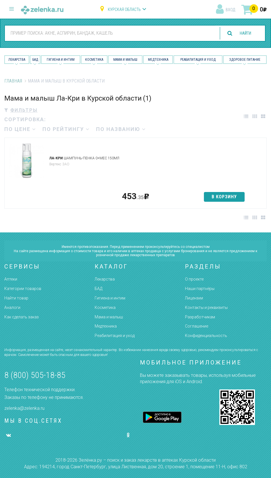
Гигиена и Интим (61, 60)
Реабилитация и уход (198, 60)
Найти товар (16, 298)
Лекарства (16, 60)
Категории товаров (22, 288)
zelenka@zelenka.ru (24, 408)
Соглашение (196, 326)
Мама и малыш (125, 60)
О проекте (194, 279)
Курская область (124, 9)
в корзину (224, 196)
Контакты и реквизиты (206, 307)
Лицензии (194, 298)
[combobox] (107, 33)
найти (243, 33)
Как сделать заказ (21, 317)
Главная (13, 81)
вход (230, 9)
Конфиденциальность (206, 335)
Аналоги (12, 307)
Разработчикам (200, 317)
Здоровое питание (244, 60)
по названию (121, 129)
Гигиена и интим (110, 298)
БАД (35, 60)
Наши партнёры (200, 288)
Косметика (94, 60)
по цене (20, 129)
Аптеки (10, 279)
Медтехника (158, 60)
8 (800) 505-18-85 (34, 375)
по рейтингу (66, 129)
